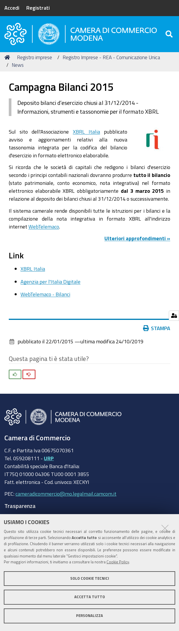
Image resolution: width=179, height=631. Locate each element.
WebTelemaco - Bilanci (45, 296)
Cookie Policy (117, 562)
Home (8, 59)
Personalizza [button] (89, 616)
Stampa (157, 330)
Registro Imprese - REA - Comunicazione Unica (111, 59)
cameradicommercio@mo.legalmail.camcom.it (66, 495)
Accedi (11, 7)
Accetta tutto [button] (89, 597)
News (18, 66)
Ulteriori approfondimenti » (137, 240)
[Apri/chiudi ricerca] (170, 35)
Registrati (38, 7)
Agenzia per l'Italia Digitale (50, 283)
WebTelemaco (43, 228)
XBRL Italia (86, 133)
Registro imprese (34, 59)
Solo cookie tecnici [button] (89, 578)
